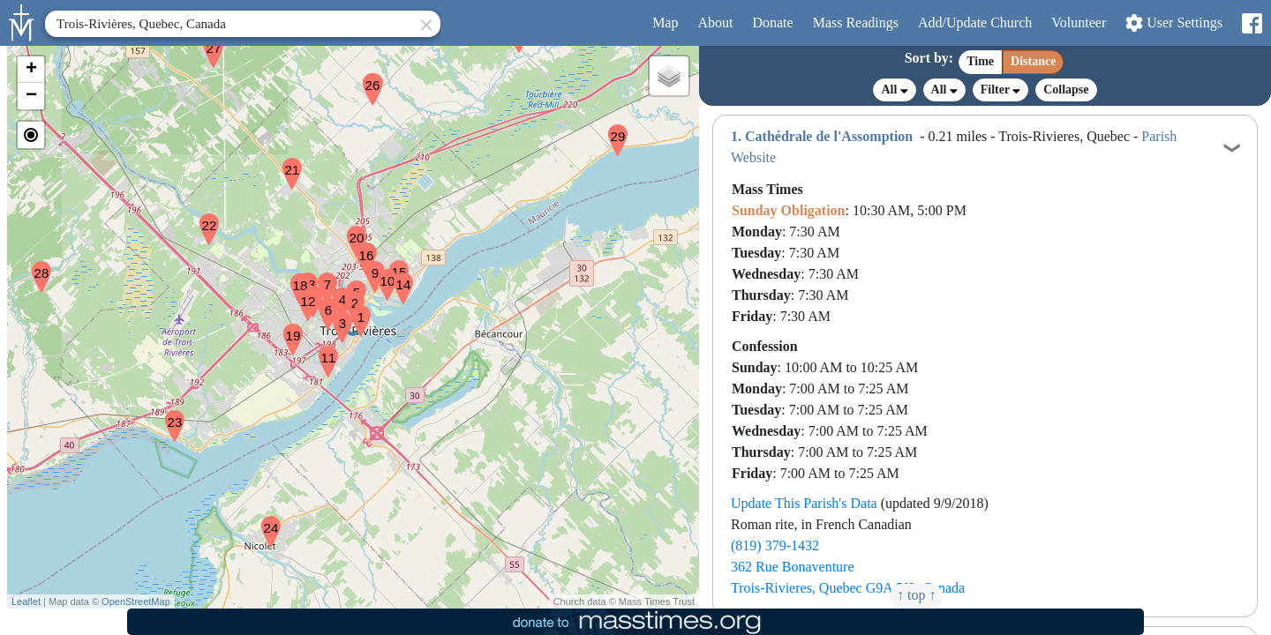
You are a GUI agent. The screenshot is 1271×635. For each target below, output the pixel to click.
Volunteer (1078, 22)
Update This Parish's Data (804, 503)
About (715, 22)
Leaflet (26, 601)
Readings (856, 22)
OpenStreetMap (136, 601)
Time (980, 61)
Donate (772, 22)
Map (665, 22)
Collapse (1065, 89)
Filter (1000, 89)
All (894, 90)
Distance (1033, 61)
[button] (354, 309)
